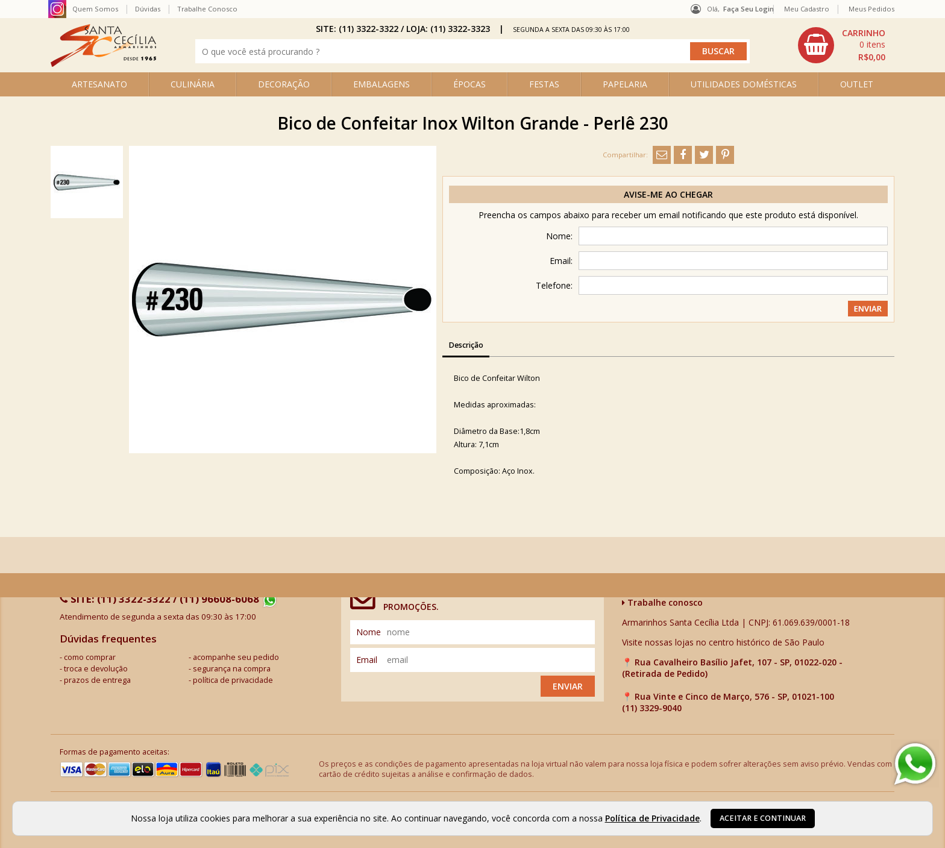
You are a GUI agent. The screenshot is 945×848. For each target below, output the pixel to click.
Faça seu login (748, 8)
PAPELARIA (625, 84)
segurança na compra (232, 669)
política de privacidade (233, 680)
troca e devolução (96, 669)
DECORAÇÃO (284, 84)
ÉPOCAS (469, 84)
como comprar (90, 657)
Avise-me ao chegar (668, 194)
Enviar (568, 686)
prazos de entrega (97, 680)
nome (368, 632)
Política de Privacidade (652, 818)
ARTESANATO (99, 84)
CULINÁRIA (193, 84)
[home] (103, 63)
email (366, 659)
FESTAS (544, 84)
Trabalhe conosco (662, 602)
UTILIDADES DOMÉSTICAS (744, 84)
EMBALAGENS (381, 84)
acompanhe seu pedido (236, 657)
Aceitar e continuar (763, 818)
